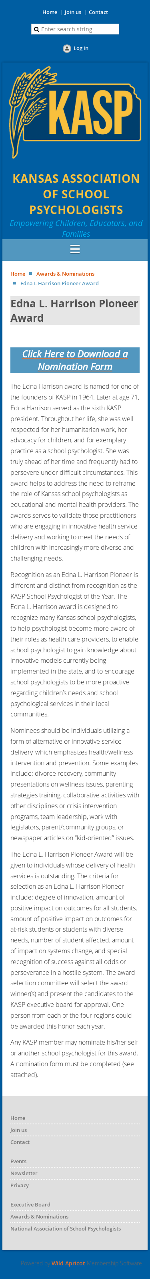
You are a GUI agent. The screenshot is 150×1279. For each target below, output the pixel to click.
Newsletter (24, 1173)
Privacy (19, 1185)
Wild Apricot (68, 1263)
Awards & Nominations (65, 273)
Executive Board (30, 1204)
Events (18, 1161)
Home (49, 12)
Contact (98, 12)
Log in (81, 48)
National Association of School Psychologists (65, 1228)
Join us (73, 12)
